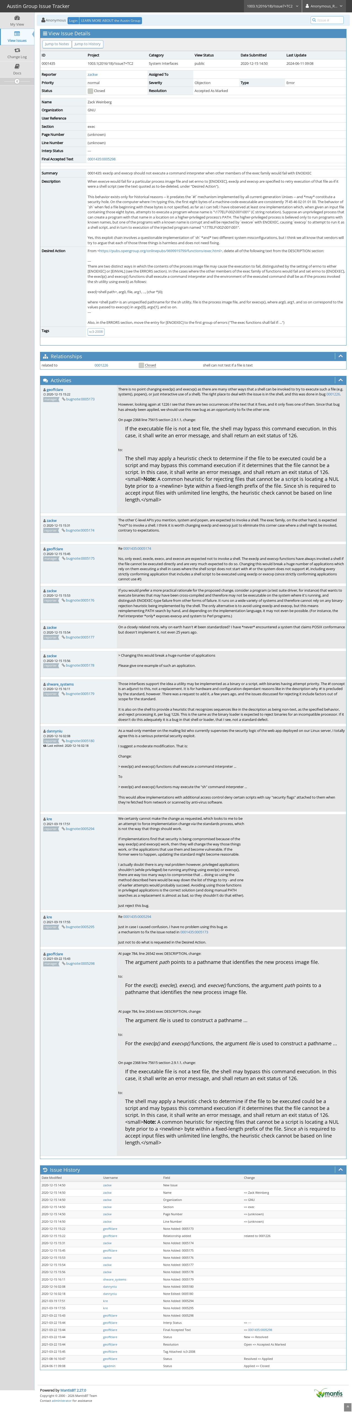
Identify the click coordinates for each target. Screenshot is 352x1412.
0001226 (101, 365)
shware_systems (60, 684)
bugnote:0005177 (80, 637)
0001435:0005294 (137, 916)
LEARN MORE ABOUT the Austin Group (110, 20)
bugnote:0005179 (80, 693)
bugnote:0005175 (80, 558)
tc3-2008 (96, 331)
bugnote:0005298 (80, 963)
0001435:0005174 (137, 548)
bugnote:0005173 (80, 399)
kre (49, 819)
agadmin (109, 1366)
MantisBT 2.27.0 (73, 1390)
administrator (62, 1400)
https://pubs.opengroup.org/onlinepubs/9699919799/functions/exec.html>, (161, 250)
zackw (93, 74)
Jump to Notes (57, 43)
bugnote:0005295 (80, 926)
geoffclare (55, 389)
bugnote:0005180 (80, 740)
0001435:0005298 (101, 159)
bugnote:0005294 (80, 828)
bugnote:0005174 (80, 530)
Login (73, 20)
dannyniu (54, 731)
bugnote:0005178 (80, 665)
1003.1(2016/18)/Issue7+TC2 (273, 6)
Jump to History (88, 43)
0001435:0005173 (194, 931)
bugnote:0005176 (80, 600)
